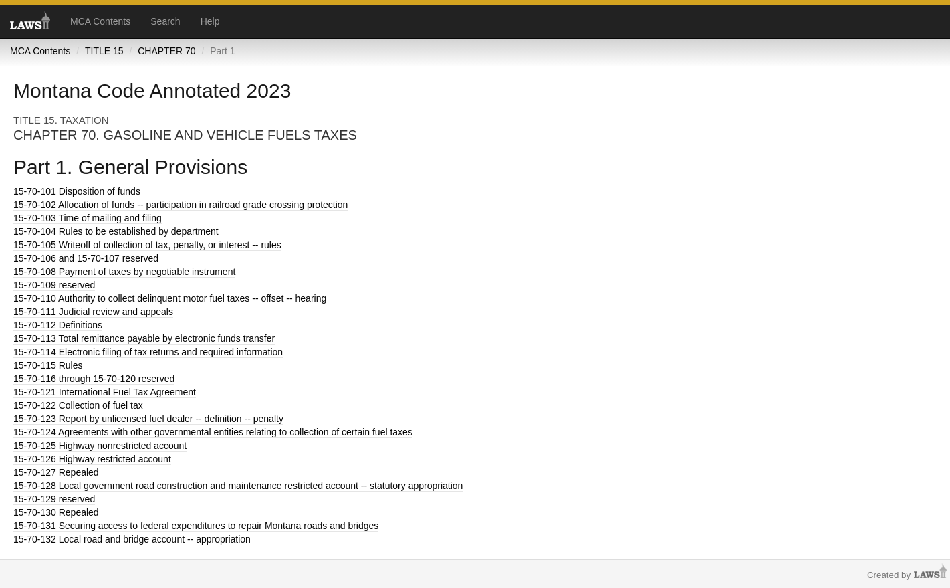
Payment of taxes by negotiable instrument (124, 271)
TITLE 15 (104, 50)
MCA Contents (100, 21)
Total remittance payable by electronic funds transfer (144, 338)
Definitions (57, 325)
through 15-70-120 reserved (93, 378)
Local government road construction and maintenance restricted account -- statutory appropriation (238, 485)
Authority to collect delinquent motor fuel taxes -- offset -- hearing (169, 298)
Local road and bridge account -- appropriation (132, 539)
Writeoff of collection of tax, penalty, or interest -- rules (147, 244)
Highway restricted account (92, 459)
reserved (54, 285)
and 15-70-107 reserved (85, 258)
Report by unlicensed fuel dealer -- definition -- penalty (148, 418)
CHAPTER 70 (166, 50)
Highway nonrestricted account (100, 445)
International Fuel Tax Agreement (104, 392)
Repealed (56, 472)
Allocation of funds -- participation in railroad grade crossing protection (180, 204)
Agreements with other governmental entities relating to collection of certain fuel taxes (212, 432)
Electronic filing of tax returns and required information (148, 352)
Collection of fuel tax (78, 405)
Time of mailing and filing (87, 218)
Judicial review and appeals (93, 311)
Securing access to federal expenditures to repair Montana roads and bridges (195, 525)
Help (210, 21)
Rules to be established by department (116, 231)
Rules (48, 365)
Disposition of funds (76, 191)
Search (165, 21)
